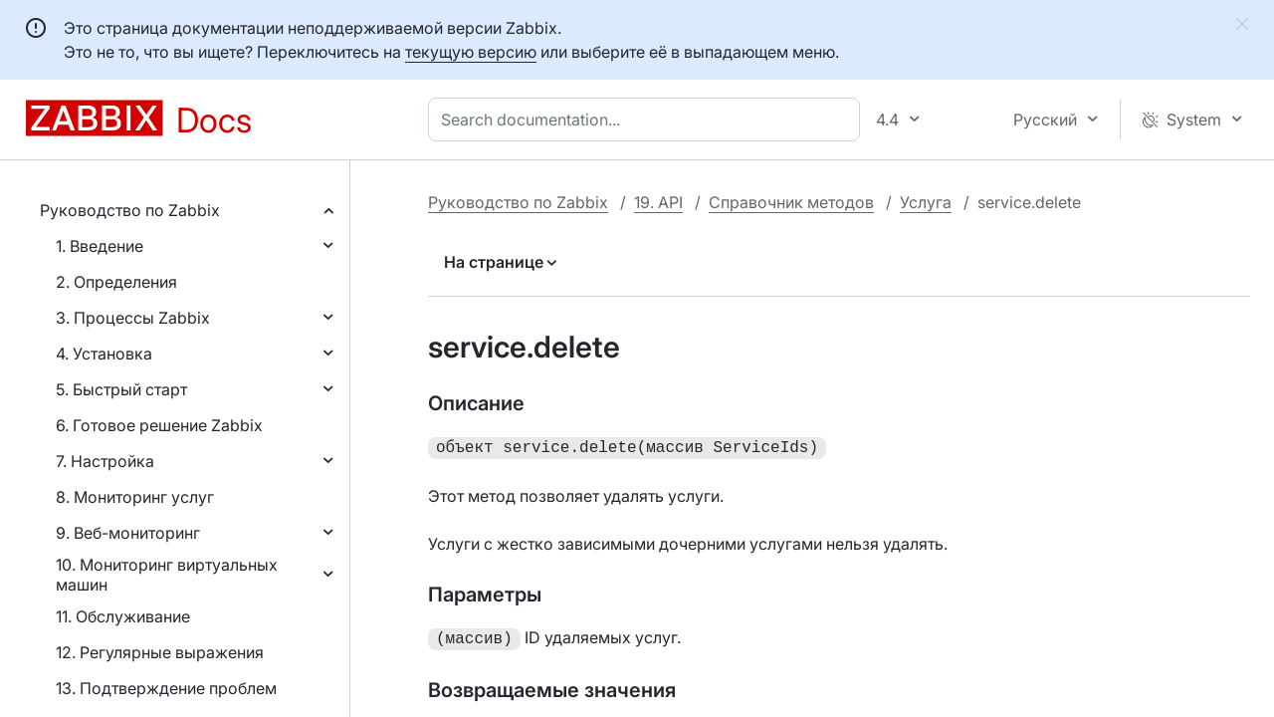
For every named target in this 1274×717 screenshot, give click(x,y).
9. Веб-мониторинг (128, 533)
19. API (658, 202)
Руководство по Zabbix (130, 210)
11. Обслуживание (123, 616)
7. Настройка (105, 461)
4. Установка (104, 353)
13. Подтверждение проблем (166, 688)
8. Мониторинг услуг (135, 497)
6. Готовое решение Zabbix (159, 425)
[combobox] (648, 119)
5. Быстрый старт (121, 389)
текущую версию (470, 52)
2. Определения (116, 282)
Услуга (926, 202)
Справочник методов (791, 202)
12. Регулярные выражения (160, 652)
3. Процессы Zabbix (133, 318)
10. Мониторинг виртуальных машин (167, 575)
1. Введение (99, 246)
